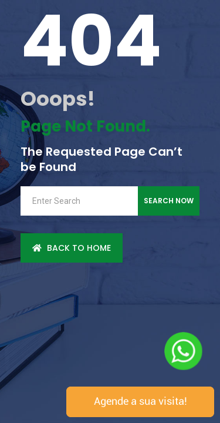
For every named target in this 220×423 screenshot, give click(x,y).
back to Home (71, 248)
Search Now (169, 201)
